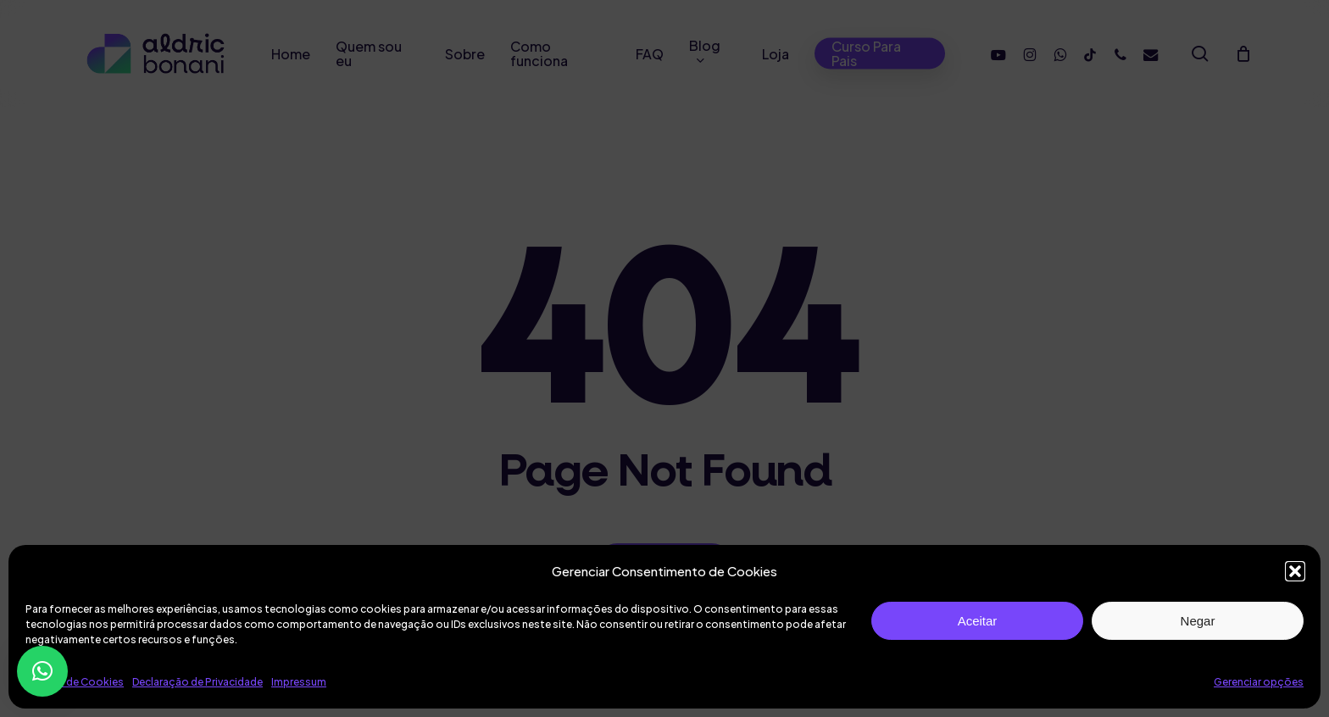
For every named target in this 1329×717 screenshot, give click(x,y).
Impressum (298, 681)
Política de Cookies (74, 681)
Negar (1198, 621)
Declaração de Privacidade (197, 681)
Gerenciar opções (1259, 681)
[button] (1295, 571)
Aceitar (978, 621)
